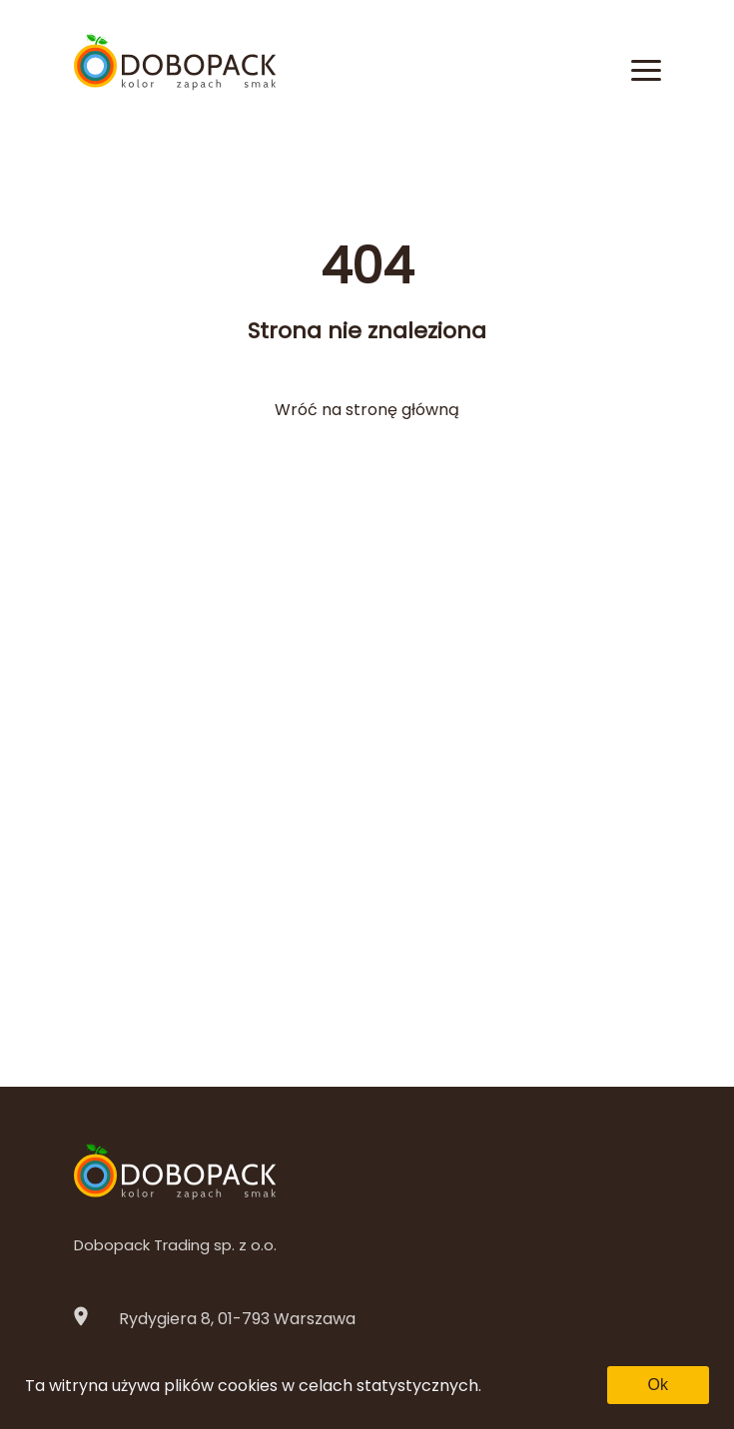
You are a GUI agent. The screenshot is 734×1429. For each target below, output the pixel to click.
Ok (658, 1384)
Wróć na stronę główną (367, 409)
